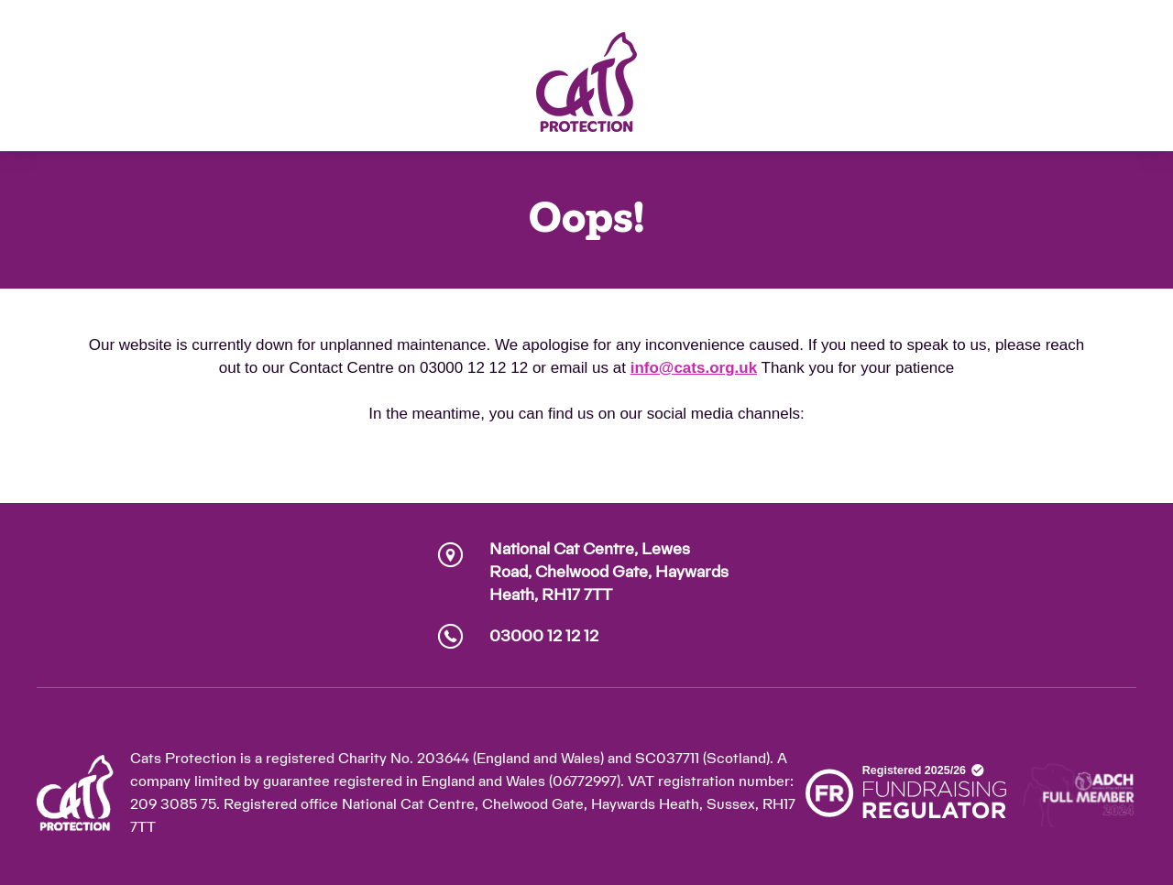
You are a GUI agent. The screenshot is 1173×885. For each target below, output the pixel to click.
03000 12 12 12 (543, 636)
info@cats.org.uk (693, 368)
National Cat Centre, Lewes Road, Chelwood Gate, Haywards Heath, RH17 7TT (609, 572)
